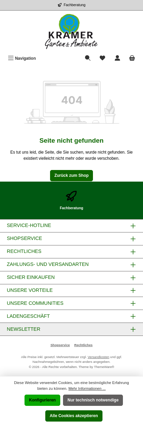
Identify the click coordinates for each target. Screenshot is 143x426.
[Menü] (21, 59)
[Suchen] (87, 59)
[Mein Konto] (117, 59)
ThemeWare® (104, 367)
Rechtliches (83, 345)
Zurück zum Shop (71, 175)
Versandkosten (98, 357)
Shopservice (60, 345)
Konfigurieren (42, 400)
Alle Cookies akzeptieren (74, 415)
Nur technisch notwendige (92, 400)
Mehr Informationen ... (87, 388)
